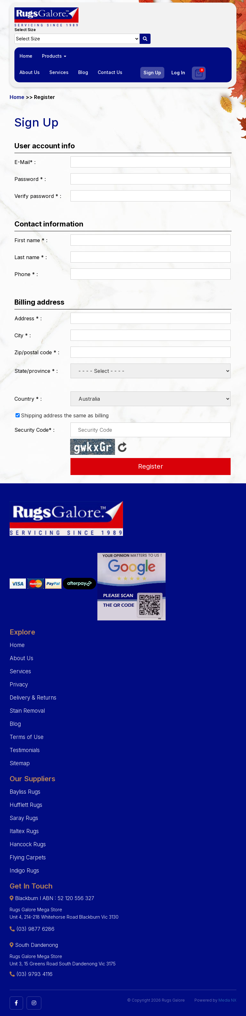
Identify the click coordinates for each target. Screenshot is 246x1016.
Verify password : (37, 196)
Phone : (26, 274)
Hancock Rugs (28, 844)
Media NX (227, 1000)
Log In (178, 72)
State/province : (36, 371)
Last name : (30, 257)
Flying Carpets (28, 857)
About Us (30, 72)
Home (26, 56)
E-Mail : (25, 162)
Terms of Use (27, 737)
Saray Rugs (24, 818)
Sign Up (152, 72)
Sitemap (20, 763)
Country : (28, 399)
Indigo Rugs (24, 870)
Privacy (19, 684)
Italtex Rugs (24, 831)
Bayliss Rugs (25, 792)
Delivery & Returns (33, 697)
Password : (30, 179)
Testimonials (25, 750)
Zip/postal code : (36, 352)
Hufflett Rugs (26, 805)
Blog (83, 72)
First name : (30, 240)
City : (22, 335)
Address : (28, 318)
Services (59, 72)
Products (54, 56)
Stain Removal (27, 711)
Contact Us (110, 72)
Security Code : (34, 430)
